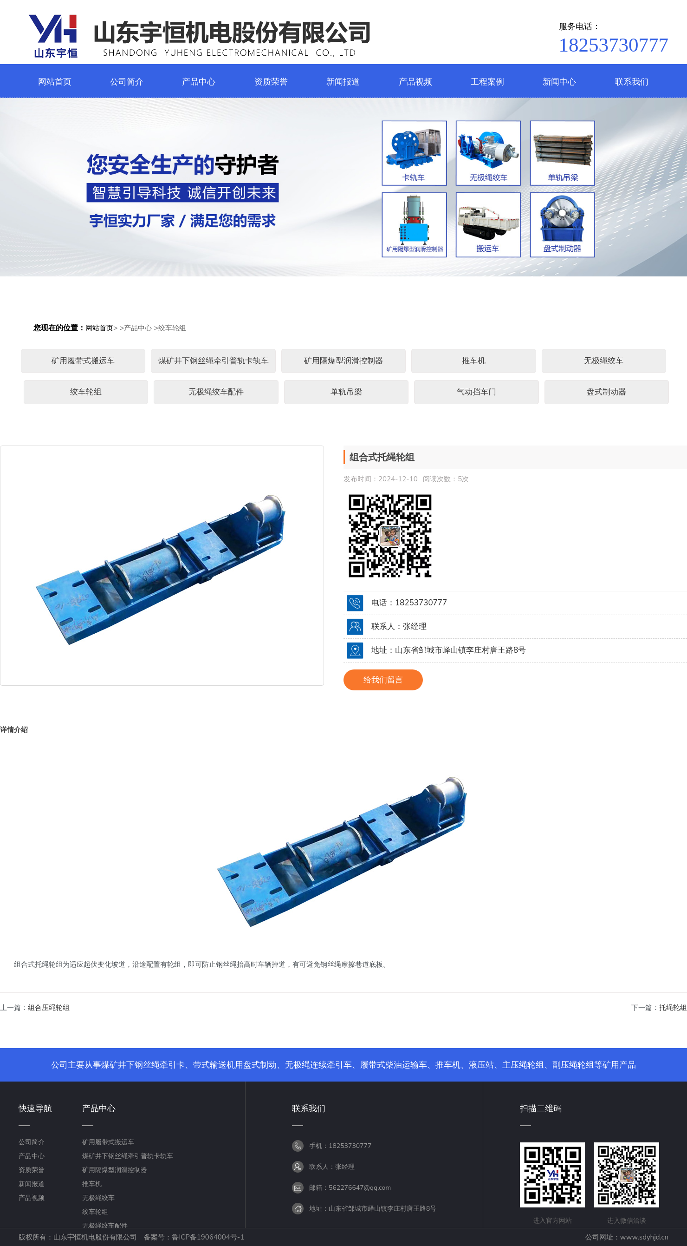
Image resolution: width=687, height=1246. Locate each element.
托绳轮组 (673, 1007)
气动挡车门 (476, 392)
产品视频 (32, 1198)
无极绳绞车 (603, 360)
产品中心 (138, 328)
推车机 (474, 360)
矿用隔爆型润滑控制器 (343, 360)
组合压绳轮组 (49, 1007)
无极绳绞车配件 (216, 392)
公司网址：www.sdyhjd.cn (626, 1237)
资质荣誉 (32, 1170)
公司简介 (32, 1142)
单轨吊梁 (346, 392)
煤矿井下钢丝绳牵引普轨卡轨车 (213, 360)
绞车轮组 (172, 328)
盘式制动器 (606, 392)
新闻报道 (32, 1184)
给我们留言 (383, 680)
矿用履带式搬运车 (83, 360)
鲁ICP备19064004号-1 (208, 1237)
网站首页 (99, 328)
